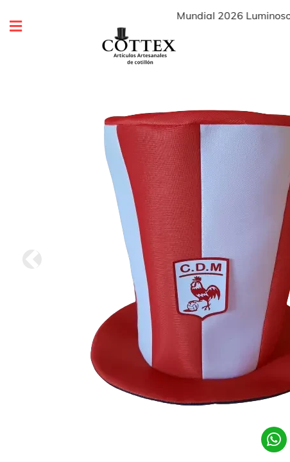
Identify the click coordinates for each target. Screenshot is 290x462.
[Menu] (12, 27)
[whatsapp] (274, 439)
